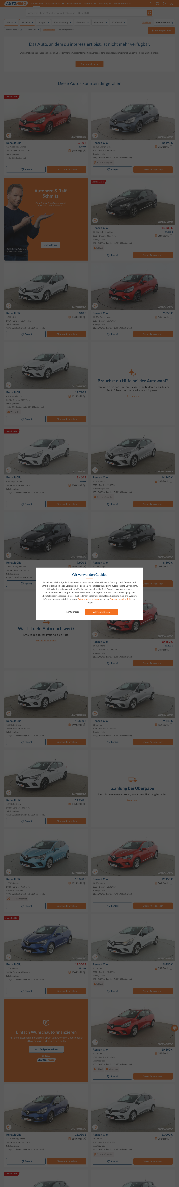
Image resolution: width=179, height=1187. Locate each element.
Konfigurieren (72, 611)
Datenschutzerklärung (88, 599)
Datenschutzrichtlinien (121, 599)
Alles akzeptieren (101, 612)
